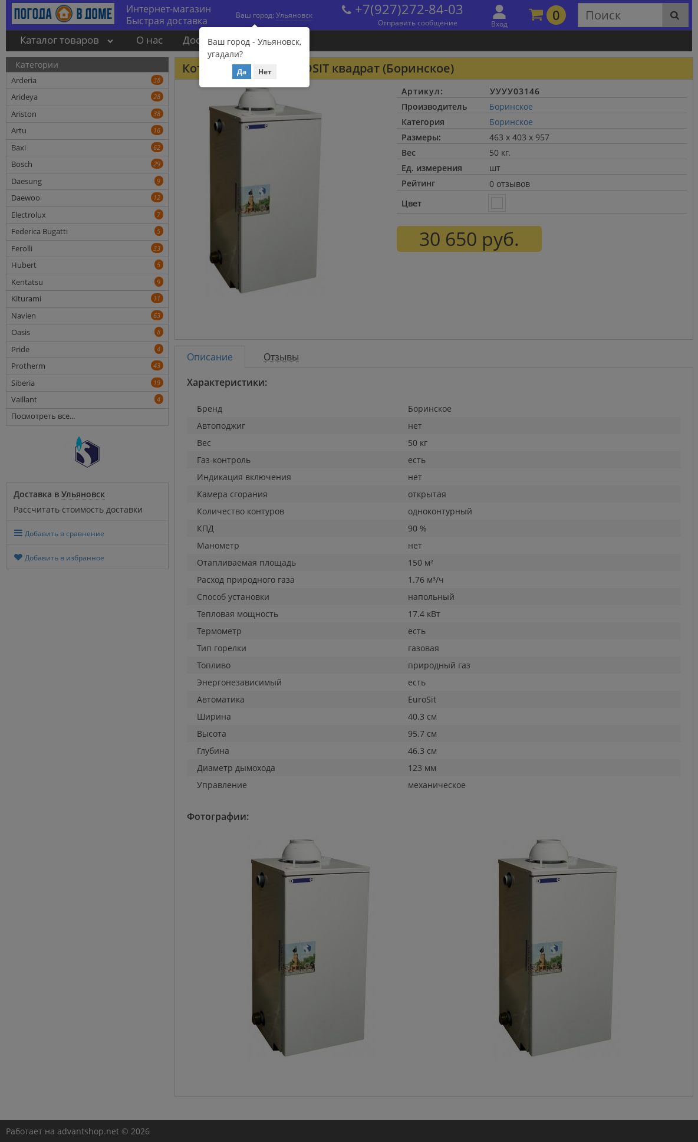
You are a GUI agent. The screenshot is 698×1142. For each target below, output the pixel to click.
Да (241, 72)
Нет (265, 72)
